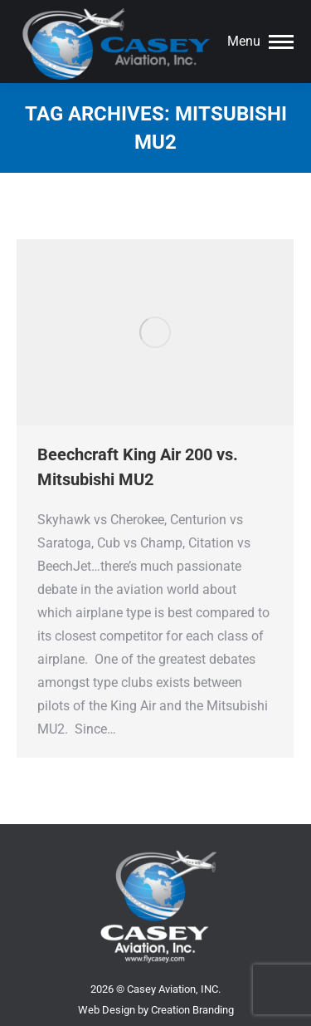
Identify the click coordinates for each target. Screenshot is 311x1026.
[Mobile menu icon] (260, 41)
